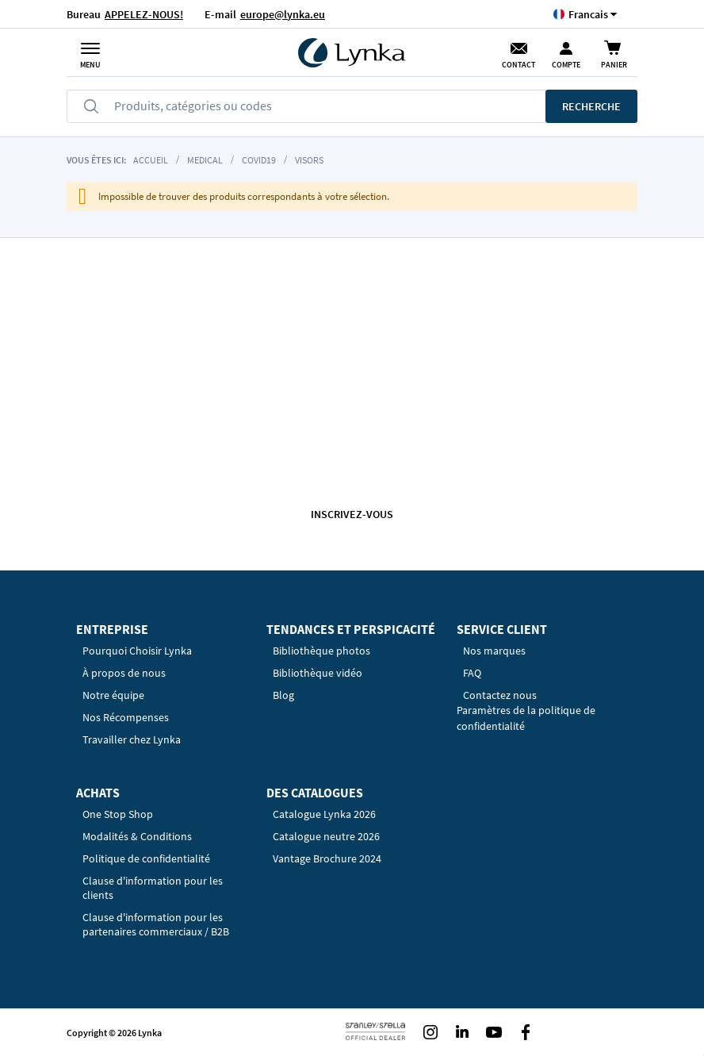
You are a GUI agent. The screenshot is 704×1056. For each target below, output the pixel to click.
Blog (283, 695)
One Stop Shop (117, 814)
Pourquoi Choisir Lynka (137, 650)
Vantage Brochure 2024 (327, 858)
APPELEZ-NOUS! (144, 14)
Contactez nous (500, 695)
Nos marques (494, 650)
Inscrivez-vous (352, 514)
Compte (566, 65)
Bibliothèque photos (321, 650)
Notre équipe (113, 695)
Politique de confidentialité (146, 858)
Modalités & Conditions (137, 836)
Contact (518, 65)
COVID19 (259, 160)
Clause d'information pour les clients (152, 888)
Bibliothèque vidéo (317, 673)
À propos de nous (124, 673)
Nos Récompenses (125, 717)
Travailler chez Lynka (131, 739)
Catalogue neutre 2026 (326, 836)
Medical (205, 160)
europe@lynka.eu (282, 14)
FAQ (472, 673)
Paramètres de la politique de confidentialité (526, 718)
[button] (588, 14)
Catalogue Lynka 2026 (324, 814)
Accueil (150, 160)
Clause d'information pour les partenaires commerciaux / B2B (155, 924)
